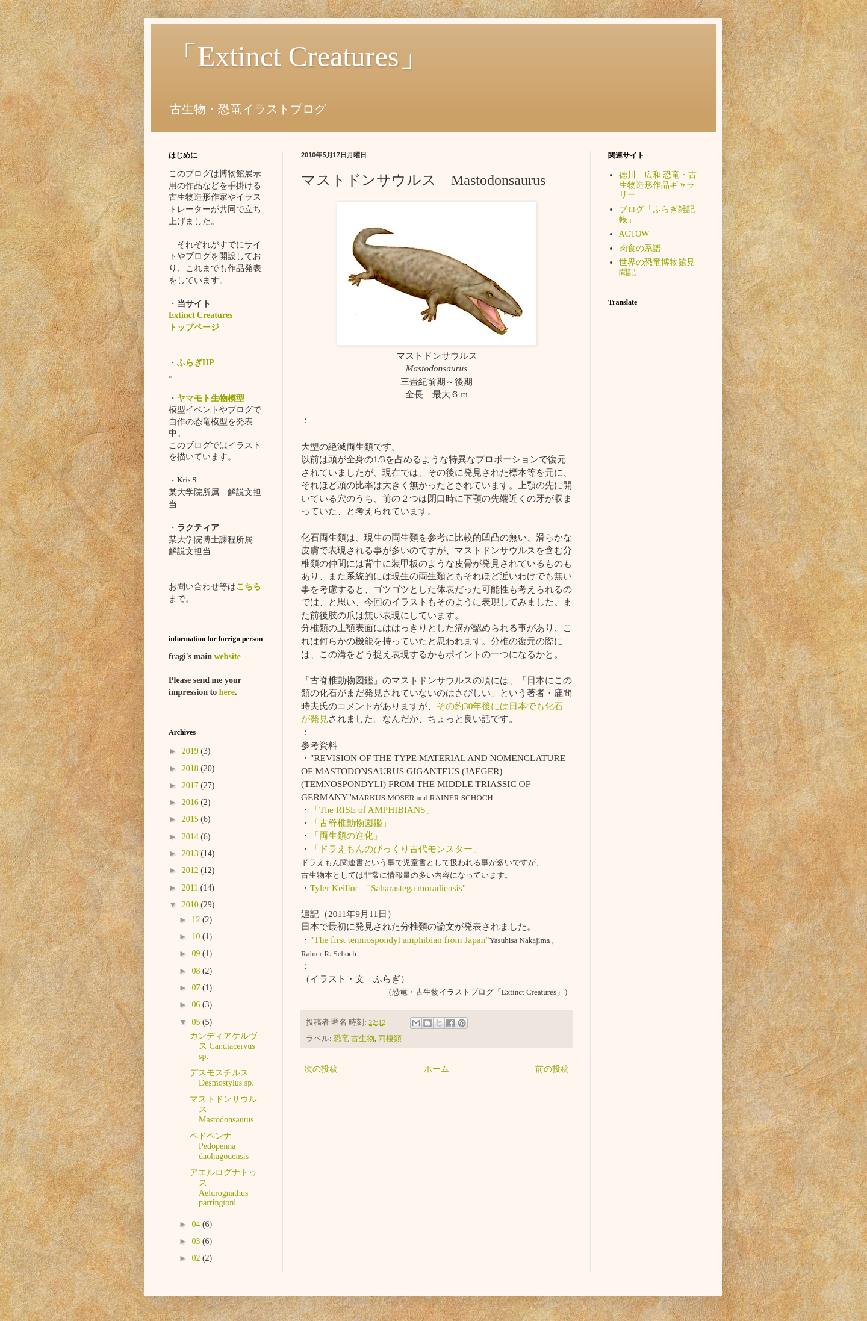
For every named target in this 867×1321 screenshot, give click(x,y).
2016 (191, 802)
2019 (191, 751)
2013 (191, 853)
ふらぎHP (195, 362)
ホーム (436, 1069)
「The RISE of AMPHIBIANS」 (372, 809)
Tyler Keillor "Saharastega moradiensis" (388, 888)
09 (196, 953)
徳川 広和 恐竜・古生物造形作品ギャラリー (658, 185)
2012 (191, 870)
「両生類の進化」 (346, 835)
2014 (191, 836)
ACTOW (634, 233)
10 (196, 936)
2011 (191, 887)
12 (196, 919)
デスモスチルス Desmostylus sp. (223, 1077)
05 (196, 1022)
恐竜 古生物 (354, 1038)
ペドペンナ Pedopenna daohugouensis (219, 1146)
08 (196, 970)
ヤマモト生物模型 (210, 398)
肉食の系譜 (640, 248)
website (227, 656)
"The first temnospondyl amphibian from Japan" (399, 939)
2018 (191, 768)
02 (196, 1258)
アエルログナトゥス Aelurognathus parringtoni (223, 1187)
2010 (191, 904)
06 (196, 1004)
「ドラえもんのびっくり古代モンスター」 (396, 849)
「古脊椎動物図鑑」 (350, 823)
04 (196, 1224)
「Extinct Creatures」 (298, 56)
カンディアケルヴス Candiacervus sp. (223, 1046)
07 (196, 987)
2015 (191, 819)
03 (196, 1241)
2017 (191, 785)
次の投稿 (321, 1069)
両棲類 (390, 1038)
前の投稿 (552, 1069)
